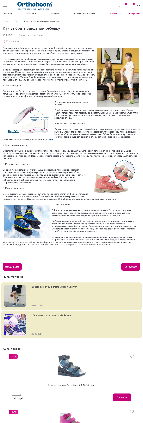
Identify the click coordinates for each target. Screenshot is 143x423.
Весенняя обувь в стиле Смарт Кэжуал (54, 287)
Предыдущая (12, 267)
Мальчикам (31, 14)
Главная (6, 21)
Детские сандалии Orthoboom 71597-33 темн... (71, 385)
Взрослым (55, 14)
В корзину (122, 397)
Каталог (113, 14)
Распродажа (134, 14)
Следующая (130, 267)
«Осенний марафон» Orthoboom (51, 315)
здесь (50, 139)
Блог (17, 21)
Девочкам (7, 14)
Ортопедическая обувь (85, 14)
